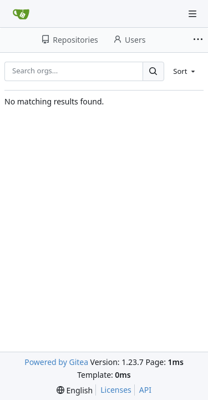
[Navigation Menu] (192, 14)
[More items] (199, 40)
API (145, 389)
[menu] (185, 71)
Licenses (115, 389)
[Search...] (153, 71)
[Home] (21, 14)
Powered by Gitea (56, 362)
